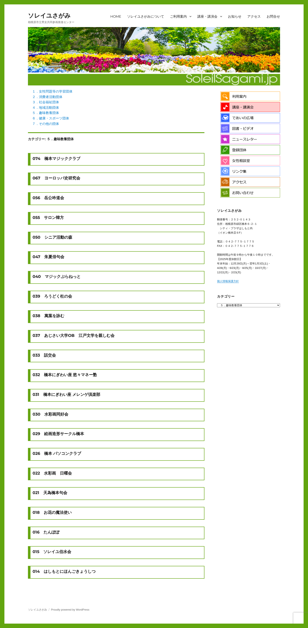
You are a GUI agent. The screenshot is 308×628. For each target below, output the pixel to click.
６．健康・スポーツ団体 (50, 118)
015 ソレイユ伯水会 (52, 551)
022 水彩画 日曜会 (52, 473)
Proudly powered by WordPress (70, 609)
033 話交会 (44, 355)
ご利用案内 (178, 16)
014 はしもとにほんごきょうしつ (64, 571)
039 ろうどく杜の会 (52, 296)
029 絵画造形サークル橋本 (58, 433)
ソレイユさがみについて (145, 16)
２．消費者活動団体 (47, 97)
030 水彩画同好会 (50, 414)
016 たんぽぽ (46, 532)
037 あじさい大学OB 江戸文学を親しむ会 (74, 335)
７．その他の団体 (45, 124)
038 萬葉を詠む (48, 315)
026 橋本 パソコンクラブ (57, 453)
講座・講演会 (207, 16)
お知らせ (234, 16)
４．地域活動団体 (45, 107)
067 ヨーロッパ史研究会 (56, 178)
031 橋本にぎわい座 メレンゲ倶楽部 (66, 394)
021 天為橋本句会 (50, 492)
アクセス (254, 16)
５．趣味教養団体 (45, 113)
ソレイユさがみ (49, 15)
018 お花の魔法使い (52, 512)
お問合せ (273, 16)
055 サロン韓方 (48, 217)
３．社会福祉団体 (45, 102)
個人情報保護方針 (228, 281)
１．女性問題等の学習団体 (52, 91)
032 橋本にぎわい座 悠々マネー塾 (65, 374)
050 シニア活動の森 (52, 237)
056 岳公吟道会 (48, 197)
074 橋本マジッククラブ (56, 158)
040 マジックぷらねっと (57, 276)
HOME (115, 16)
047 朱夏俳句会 (48, 256)
